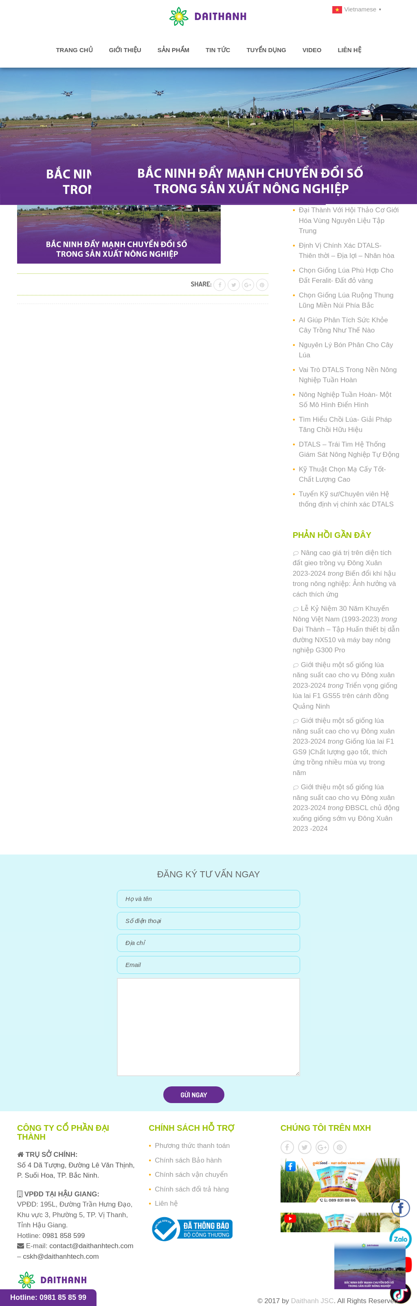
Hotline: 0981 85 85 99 (48, 1297)
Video (312, 49)
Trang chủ (74, 49)
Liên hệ (349, 49)
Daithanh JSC (312, 1301)
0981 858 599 (63, 1236)
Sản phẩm (173, 49)
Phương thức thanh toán (192, 1146)
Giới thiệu (125, 49)
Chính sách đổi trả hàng (192, 1189)
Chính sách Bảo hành (188, 1160)
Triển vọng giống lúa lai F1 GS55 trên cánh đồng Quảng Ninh (345, 696)
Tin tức (218, 49)
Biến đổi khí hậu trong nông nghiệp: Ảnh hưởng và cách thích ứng (344, 584)
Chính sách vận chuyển (191, 1174)
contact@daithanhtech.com (91, 1246)
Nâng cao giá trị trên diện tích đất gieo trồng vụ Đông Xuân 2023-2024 (342, 563)
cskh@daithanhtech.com (61, 1256)
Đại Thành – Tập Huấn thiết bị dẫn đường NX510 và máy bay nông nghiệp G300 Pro (346, 639)
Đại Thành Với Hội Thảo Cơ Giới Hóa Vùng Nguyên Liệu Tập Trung (349, 220)
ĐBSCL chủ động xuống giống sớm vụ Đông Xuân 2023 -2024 (346, 818)
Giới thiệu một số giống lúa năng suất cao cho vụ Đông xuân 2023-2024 (344, 675)
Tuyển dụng (266, 49)
